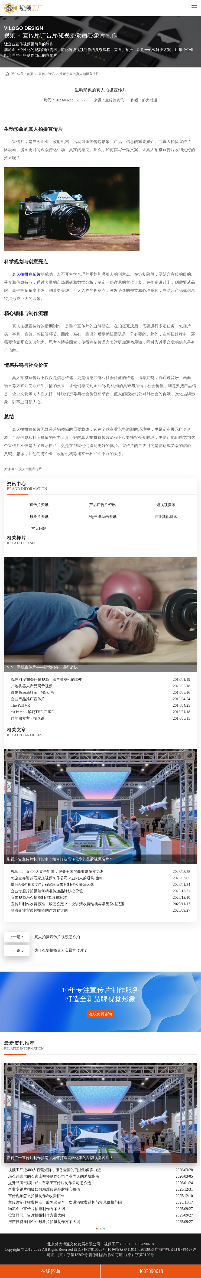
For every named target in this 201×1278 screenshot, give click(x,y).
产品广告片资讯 (102, 505)
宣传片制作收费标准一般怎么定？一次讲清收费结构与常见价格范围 (68, 904)
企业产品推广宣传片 (28, 699)
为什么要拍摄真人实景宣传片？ (60, 950)
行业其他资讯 (165, 517)
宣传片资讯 (46, 74)
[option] (100, 1142)
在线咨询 (50, 1271)
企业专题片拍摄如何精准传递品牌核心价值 (47, 891)
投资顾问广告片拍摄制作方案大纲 (36, 1216)
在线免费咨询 (100, 1014)
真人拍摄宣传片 (26, 274)
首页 (30, 74)
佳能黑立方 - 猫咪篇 (27, 718)
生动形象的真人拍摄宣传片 (79, 74)
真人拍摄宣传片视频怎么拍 (57, 937)
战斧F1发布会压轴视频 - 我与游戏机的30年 (46, 680)
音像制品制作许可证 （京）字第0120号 (121, 1255)
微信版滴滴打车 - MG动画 (32, 693)
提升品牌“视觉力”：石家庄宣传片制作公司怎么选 (52, 885)
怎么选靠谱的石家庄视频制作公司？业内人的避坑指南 (56, 878)
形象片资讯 (39, 517)
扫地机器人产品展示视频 (32, 686)
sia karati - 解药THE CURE (32, 712)
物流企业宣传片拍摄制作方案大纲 (39, 910)
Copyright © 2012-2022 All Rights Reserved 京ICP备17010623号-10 (58, 1250)
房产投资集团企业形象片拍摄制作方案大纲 (44, 1222)
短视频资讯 (165, 505)
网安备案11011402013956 (133, 1250)
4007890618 (151, 1271)
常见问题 (39, 529)
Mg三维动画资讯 (102, 517)
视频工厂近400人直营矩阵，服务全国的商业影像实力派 (57, 872)
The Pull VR (20, 705)
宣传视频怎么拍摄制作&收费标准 (39, 898)
